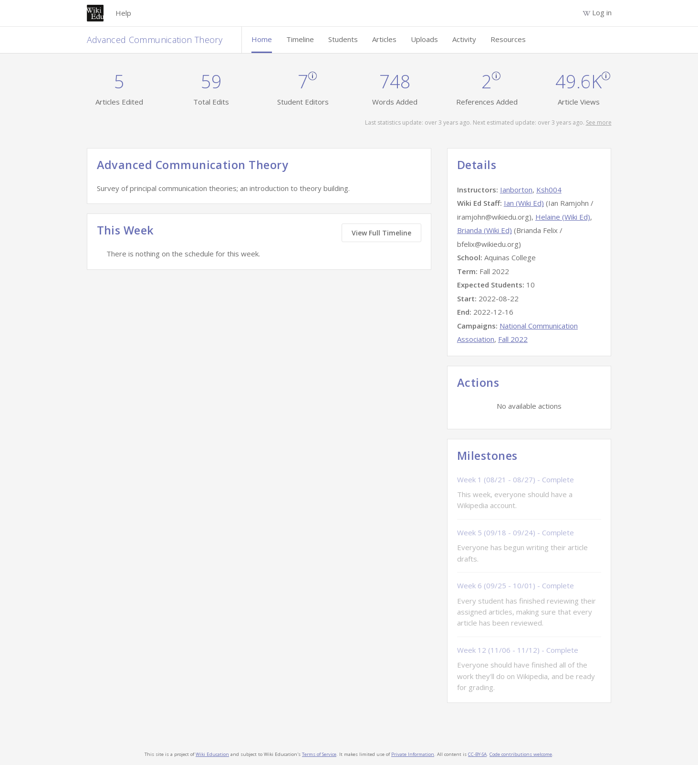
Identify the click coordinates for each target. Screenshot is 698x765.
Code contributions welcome (521, 754)
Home (261, 39)
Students (343, 39)
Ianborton (516, 189)
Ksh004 (549, 189)
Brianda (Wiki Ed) (484, 230)
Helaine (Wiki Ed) (562, 217)
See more (599, 122)
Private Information (412, 754)
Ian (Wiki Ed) (524, 203)
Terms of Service (319, 754)
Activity (464, 39)
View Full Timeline (381, 232)
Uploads (424, 39)
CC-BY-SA (477, 754)
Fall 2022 (513, 339)
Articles (384, 39)
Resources (508, 39)
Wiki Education (212, 754)
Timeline (300, 39)
